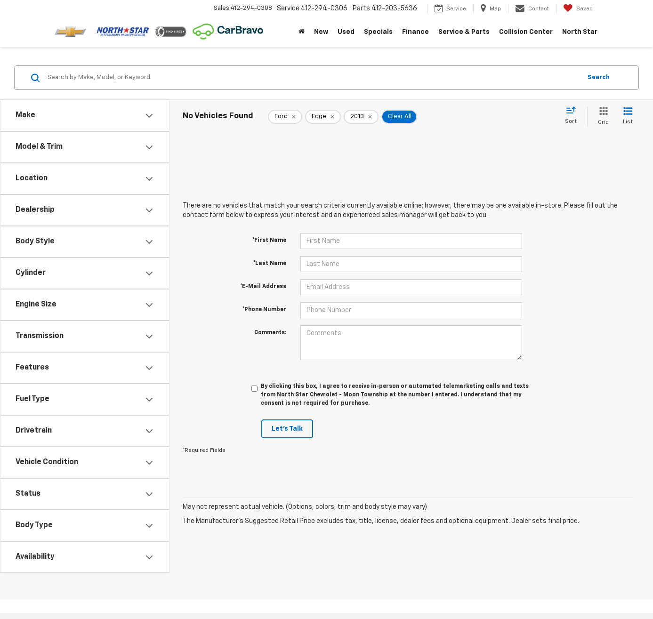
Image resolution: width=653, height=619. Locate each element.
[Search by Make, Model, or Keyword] (313, 77)
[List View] (628, 116)
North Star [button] (579, 32)
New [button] (321, 32)
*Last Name (269, 263)
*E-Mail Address (263, 286)
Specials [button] (378, 32)
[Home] (301, 32)
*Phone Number (264, 310)
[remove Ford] (285, 117)
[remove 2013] (361, 117)
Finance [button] (415, 32)
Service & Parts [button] (464, 32)
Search (599, 77)
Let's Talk (287, 429)
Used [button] (346, 32)
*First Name (269, 240)
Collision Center (526, 32)
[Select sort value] (573, 115)
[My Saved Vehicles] (578, 8)
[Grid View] (601, 116)
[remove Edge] (323, 117)
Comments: (270, 333)
